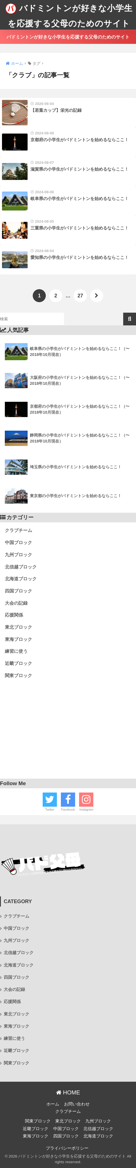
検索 (129, 319)
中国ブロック (18, 542)
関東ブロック (18, 675)
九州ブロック (18, 554)
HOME (68, 1092)
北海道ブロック (21, 578)
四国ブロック (18, 591)
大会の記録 (16, 603)
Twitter (49, 809)
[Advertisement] (68, 731)
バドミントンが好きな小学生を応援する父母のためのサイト (69, 14)
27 (80, 296)
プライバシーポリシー (67, 1148)
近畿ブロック (18, 663)
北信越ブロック (21, 566)
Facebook (68, 809)
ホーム (52, 1104)
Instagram (86, 809)
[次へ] (96, 295)
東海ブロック (18, 639)
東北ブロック (18, 627)
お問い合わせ (77, 1104)
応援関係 (14, 615)
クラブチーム (18, 530)
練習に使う (16, 651)
